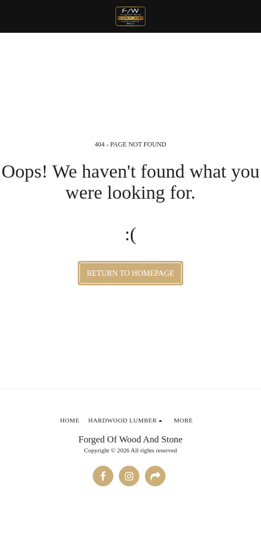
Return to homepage (130, 273)
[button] (12, 16)
